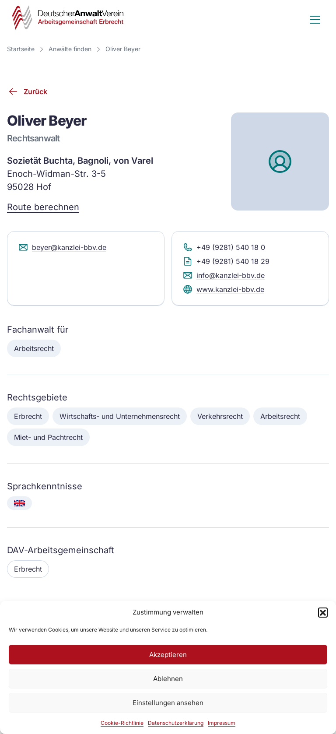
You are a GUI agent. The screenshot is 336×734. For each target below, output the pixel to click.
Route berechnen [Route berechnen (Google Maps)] (43, 207)
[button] (322, 612)
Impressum (221, 723)
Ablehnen (168, 678)
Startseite (21, 49)
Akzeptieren (168, 654)
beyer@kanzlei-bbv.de (62, 247)
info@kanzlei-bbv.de (223, 275)
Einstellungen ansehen (168, 703)
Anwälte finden (70, 49)
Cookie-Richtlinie (122, 723)
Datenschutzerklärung (175, 723)
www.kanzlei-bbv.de (223, 289)
